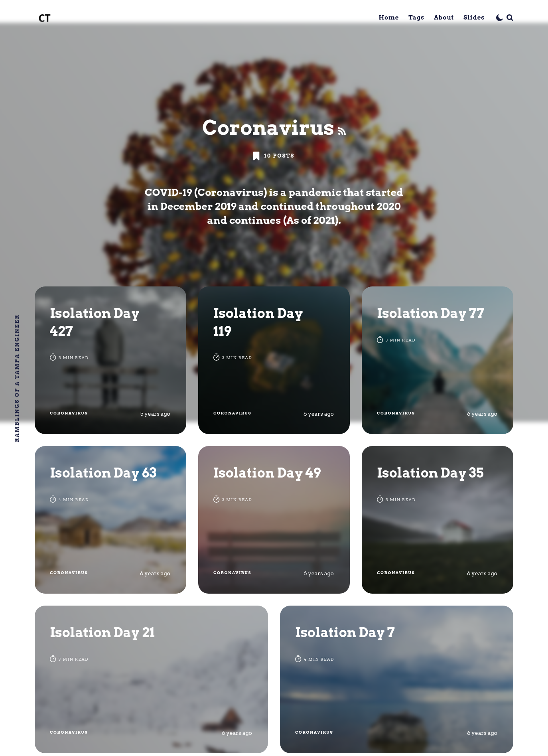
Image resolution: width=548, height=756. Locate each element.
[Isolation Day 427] (110, 360)
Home (388, 17)
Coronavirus (69, 413)
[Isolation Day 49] (274, 520)
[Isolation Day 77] (437, 360)
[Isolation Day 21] (151, 679)
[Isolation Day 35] (437, 520)
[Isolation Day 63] (110, 520)
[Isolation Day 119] (274, 360)
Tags (416, 17)
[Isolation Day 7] (396, 679)
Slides (474, 17)
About (444, 17)
